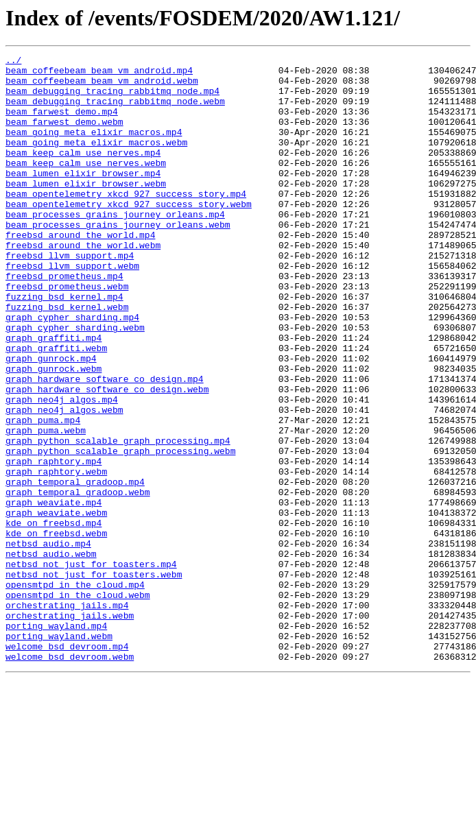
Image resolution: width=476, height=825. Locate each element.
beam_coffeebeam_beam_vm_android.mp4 (99, 74)
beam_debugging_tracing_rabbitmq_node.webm (115, 111)
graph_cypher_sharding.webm (75, 382)
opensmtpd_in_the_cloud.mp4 (75, 691)
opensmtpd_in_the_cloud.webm (77, 703)
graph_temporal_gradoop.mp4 (75, 568)
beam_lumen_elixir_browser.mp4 (82, 197)
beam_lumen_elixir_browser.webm (85, 210)
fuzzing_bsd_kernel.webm (66, 358)
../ (13, 62)
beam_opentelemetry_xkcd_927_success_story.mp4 (125, 222)
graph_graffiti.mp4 (53, 395)
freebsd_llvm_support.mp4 (69, 296)
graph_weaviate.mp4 (53, 592)
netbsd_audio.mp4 (48, 642)
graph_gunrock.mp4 (51, 420)
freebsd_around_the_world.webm (82, 284)
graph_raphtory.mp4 (53, 543)
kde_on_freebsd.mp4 (53, 617)
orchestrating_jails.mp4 (66, 716)
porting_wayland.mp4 (56, 740)
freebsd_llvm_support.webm (72, 308)
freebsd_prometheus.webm (66, 333)
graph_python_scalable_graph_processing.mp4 (117, 518)
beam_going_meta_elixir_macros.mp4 (93, 148)
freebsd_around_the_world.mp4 (80, 271)
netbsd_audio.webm (51, 654)
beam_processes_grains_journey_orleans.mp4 (115, 247)
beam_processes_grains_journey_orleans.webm (117, 259)
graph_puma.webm (45, 506)
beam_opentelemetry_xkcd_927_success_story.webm (128, 234)
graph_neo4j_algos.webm (64, 481)
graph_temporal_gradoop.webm (77, 580)
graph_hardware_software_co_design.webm (107, 457)
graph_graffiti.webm (56, 407)
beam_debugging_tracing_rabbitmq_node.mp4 (112, 99)
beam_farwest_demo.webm (64, 136)
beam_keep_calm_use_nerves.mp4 (82, 173)
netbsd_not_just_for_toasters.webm (93, 679)
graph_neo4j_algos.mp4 (61, 469)
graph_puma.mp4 (42, 494)
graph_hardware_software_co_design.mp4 (104, 444)
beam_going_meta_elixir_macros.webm (96, 160)
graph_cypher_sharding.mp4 (72, 370)
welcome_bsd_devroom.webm (69, 778)
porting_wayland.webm (58, 753)
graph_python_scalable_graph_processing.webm (120, 531)
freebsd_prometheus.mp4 (64, 321)
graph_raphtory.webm (56, 555)
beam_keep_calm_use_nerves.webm (85, 185)
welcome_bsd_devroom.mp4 (66, 765)
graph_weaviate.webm (56, 605)
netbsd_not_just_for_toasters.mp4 (91, 666)
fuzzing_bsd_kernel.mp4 (64, 345)
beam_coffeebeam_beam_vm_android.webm (101, 86)
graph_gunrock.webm (53, 432)
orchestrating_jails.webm (69, 728)
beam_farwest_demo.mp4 (61, 123)
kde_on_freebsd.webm (56, 629)
